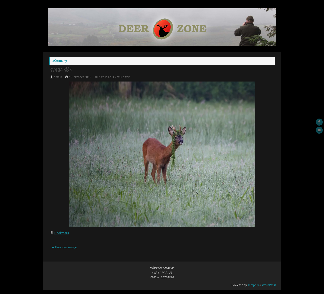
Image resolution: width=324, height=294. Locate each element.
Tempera (253, 285)
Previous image (64, 247)
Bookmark (61, 233)
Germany (59, 61)
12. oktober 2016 (80, 77)
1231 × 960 (115, 77)
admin (58, 77)
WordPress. (269, 285)
